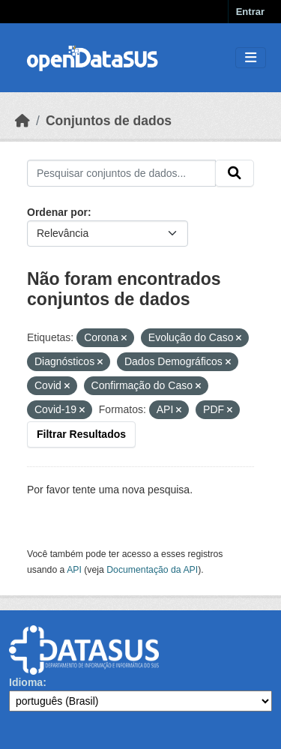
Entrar (250, 11)
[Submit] (234, 173)
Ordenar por (57, 212)
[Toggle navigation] (250, 58)
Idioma (26, 682)
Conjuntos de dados (109, 120)
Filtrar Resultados (81, 434)
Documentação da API (152, 570)
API (74, 570)
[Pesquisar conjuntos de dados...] (121, 173)
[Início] (22, 120)
